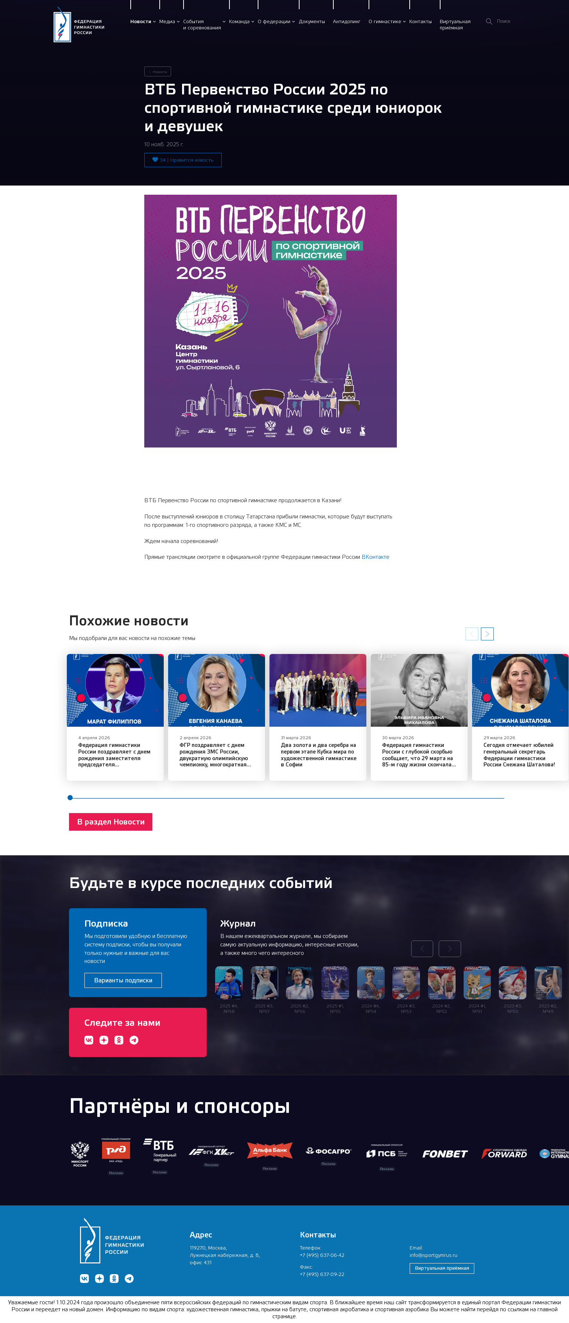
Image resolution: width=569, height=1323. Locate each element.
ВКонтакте (375, 557)
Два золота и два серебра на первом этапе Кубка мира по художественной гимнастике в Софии (337, 761)
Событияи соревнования (202, 24)
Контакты (420, 21)
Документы (312, 21)
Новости (140, 21)
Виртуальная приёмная (442, 1268)
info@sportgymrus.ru (433, 1255)
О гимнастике (385, 21)
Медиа (167, 21)
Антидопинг (346, 21)
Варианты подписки (123, 980)
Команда (239, 21)
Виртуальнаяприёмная (455, 24)
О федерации (274, 21)
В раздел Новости (111, 828)
